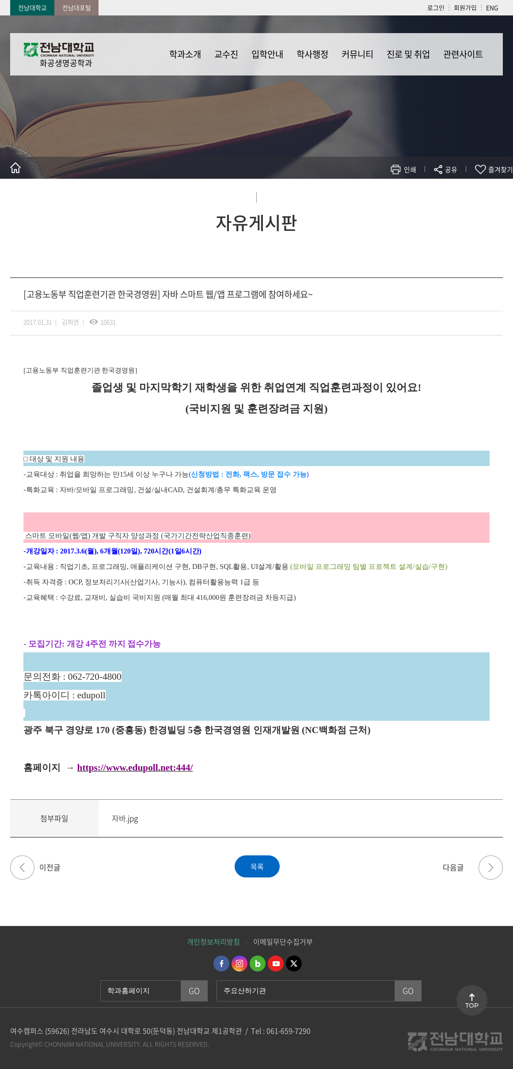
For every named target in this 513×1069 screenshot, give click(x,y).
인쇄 (410, 169)
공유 (451, 169)
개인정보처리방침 (213, 941)
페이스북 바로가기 (221, 963)
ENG (492, 7)
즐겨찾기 (500, 169)
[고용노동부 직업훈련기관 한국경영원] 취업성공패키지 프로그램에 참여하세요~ (22, 867)
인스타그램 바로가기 (239, 963)
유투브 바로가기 (276, 963)
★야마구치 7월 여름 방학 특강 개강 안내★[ (491, 867)
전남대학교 (32, 7)
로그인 (436, 7)
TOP (472, 1005)
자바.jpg (125, 818)
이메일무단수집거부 (283, 941)
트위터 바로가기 (294, 963)
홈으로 (15, 168)
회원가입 (465, 7)
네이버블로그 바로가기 (258, 963)
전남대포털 (76, 7)
